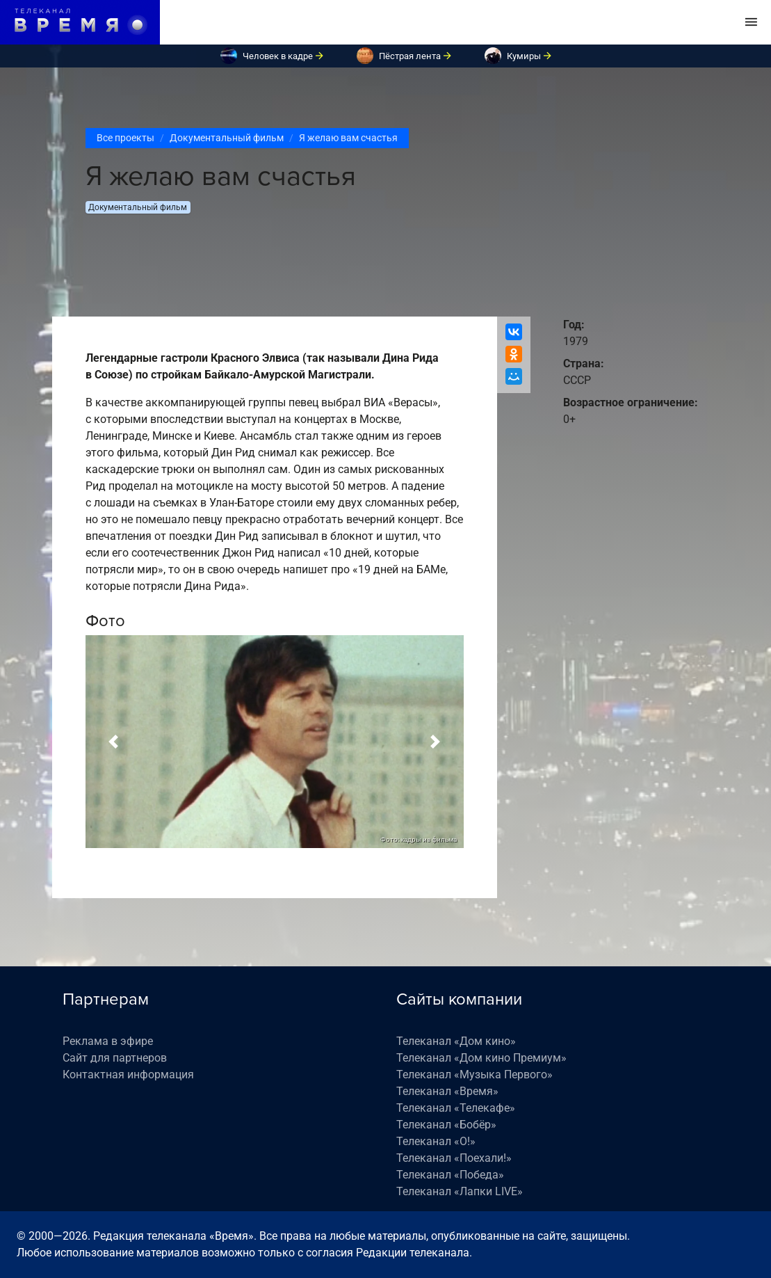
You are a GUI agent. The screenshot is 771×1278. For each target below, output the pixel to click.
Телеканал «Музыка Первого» (474, 1074)
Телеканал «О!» (436, 1141)
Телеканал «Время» (447, 1091)
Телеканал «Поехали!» (454, 1158)
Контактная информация (128, 1074)
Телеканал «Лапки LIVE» (459, 1191)
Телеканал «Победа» (450, 1174)
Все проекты (125, 137)
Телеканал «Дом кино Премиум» (481, 1057)
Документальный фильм (227, 137)
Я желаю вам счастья (348, 137)
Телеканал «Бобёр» (446, 1124)
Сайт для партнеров (115, 1057)
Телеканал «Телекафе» (455, 1108)
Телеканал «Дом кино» (456, 1041)
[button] (114, 741)
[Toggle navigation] (751, 22)
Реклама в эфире (108, 1041)
